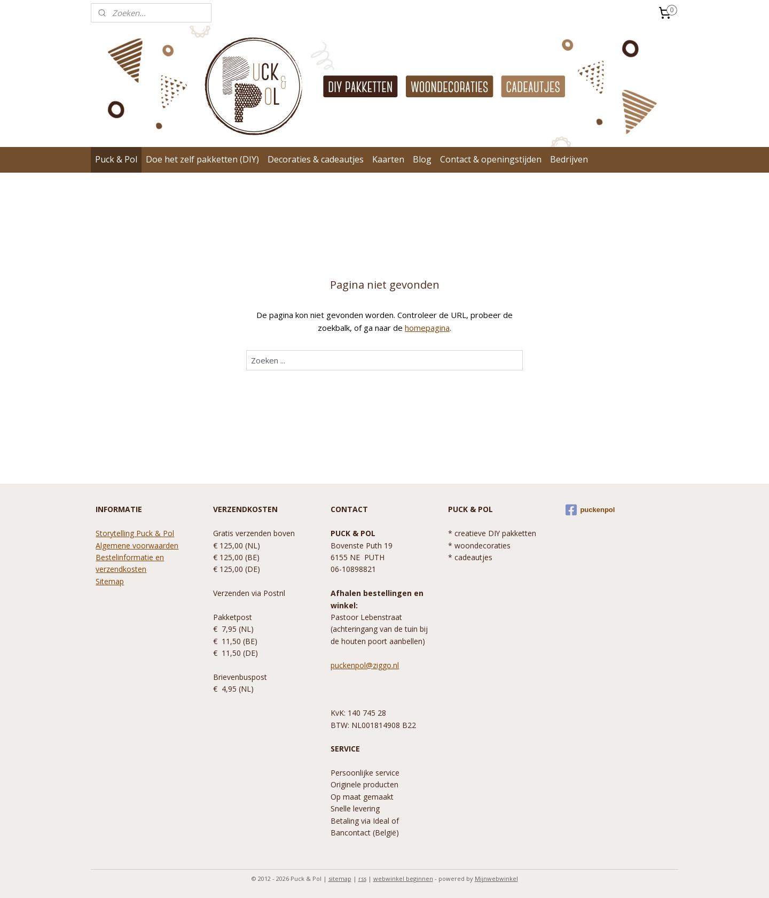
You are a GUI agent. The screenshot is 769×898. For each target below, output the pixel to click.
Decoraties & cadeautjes (316, 159)
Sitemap (110, 581)
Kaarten (388, 159)
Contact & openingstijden (491, 159)
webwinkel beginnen (403, 878)
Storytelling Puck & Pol (135, 533)
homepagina (427, 327)
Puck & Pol (116, 159)
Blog (422, 159)
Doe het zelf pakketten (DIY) (202, 159)
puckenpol (590, 510)
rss (362, 878)
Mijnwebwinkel (496, 878)
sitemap (339, 878)
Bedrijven (569, 159)
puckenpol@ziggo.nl (365, 665)
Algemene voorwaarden (137, 545)
